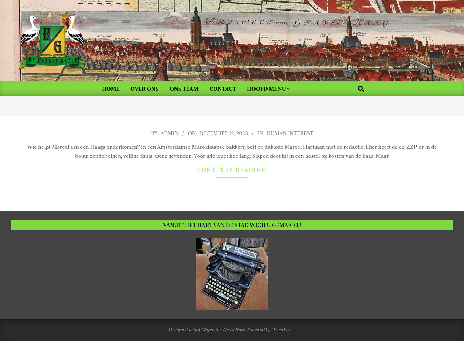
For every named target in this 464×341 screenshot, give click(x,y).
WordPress (283, 329)
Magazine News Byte (223, 329)
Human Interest (289, 133)
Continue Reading (232, 170)
